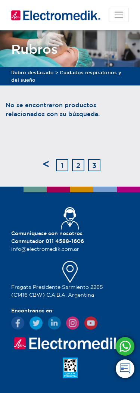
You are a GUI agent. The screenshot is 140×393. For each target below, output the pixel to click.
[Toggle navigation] (119, 15)
